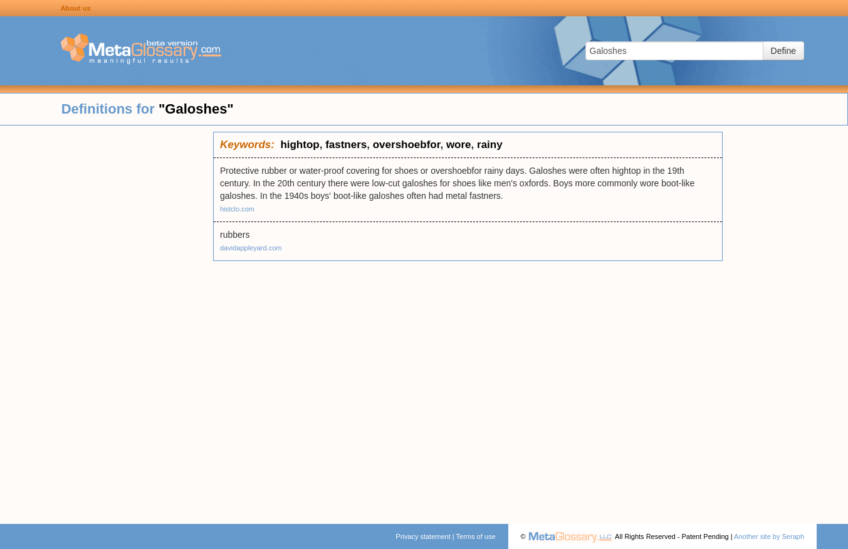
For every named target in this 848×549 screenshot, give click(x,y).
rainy (490, 145)
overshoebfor (407, 145)
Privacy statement (422, 536)
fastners (346, 145)
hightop (299, 145)
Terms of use (476, 536)
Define (783, 51)
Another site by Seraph (769, 536)
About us (76, 8)
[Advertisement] (107, 320)
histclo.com (237, 209)
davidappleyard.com (250, 248)
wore (458, 145)
